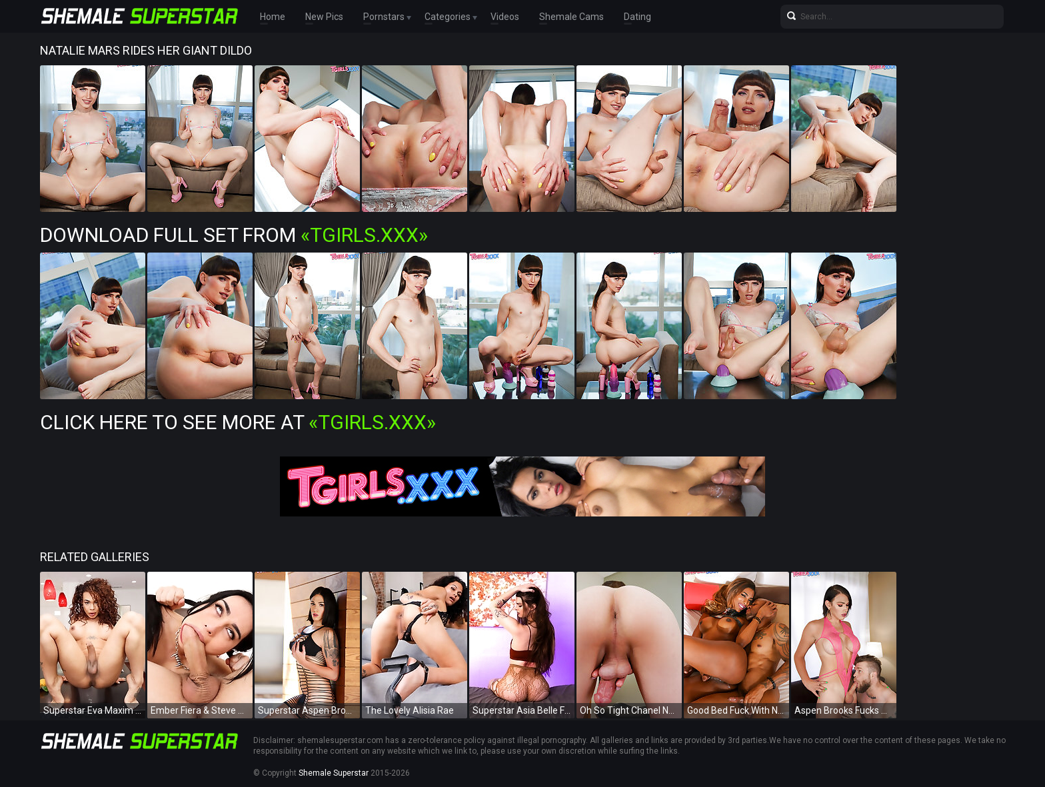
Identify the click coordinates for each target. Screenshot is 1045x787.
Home (272, 16)
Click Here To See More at (238, 422)
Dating (637, 16)
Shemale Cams (571, 16)
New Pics (324, 16)
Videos (505, 16)
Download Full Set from (234, 235)
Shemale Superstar (334, 773)
